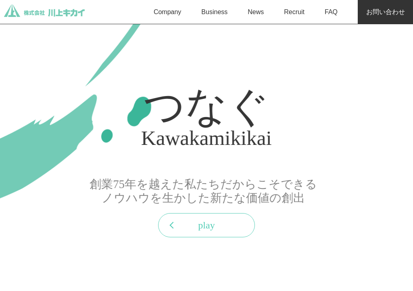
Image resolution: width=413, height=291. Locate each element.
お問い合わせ (385, 11)
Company (167, 11)
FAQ (331, 11)
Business (214, 11)
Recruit (294, 11)
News (256, 11)
